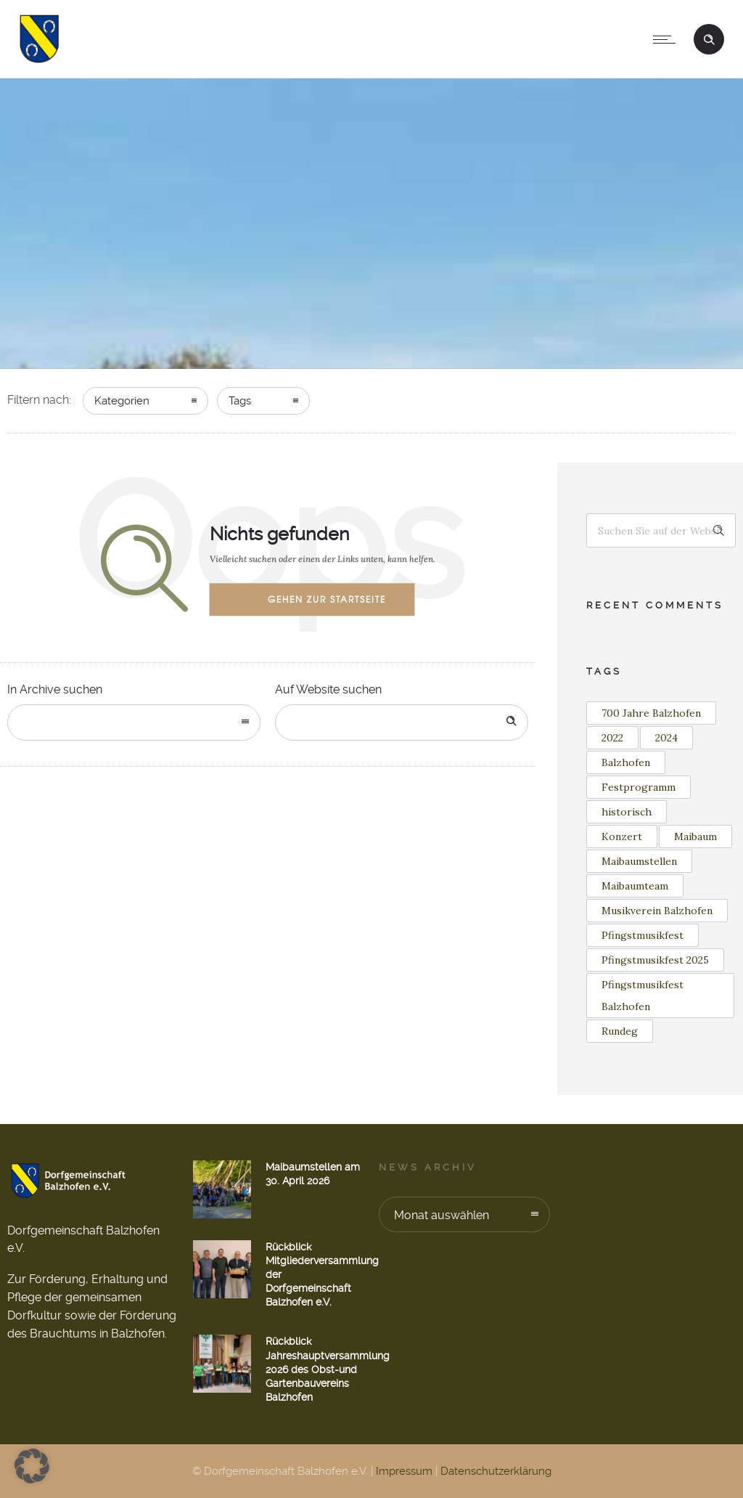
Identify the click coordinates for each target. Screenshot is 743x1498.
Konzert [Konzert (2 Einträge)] (622, 836)
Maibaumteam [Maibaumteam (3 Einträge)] (635, 885)
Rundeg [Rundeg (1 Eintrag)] (620, 1031)
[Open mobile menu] (667, 39)
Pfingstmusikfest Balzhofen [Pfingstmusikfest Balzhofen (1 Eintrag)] (643, 995)
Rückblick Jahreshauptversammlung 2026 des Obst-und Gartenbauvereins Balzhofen (328, 1369)
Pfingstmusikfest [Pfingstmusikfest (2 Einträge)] (643, 935)
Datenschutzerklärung (495, 1471)
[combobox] (133, 722)
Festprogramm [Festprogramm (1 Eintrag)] (639, 787)
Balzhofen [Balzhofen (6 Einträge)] (626, 762)
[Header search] (709, 38)
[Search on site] (401, 722)
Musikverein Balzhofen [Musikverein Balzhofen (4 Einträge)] (657, 910)
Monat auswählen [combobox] (441, 1215)
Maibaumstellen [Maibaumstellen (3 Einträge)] (639, 861)
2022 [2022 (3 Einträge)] (612, 737)
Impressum (404, 1471)
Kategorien (121, 400)
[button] (32, 1466)
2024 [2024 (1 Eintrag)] (666, 737)
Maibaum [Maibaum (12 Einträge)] (695, 836)
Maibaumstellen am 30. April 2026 (313, 1173)
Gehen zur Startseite (327, 599)
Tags (240, 400)
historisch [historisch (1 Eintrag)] (627, 811)
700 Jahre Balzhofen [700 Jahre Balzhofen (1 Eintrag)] (651, 713)
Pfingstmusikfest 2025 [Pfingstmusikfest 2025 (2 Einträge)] (655, 959)
